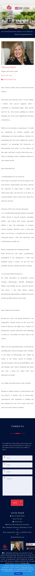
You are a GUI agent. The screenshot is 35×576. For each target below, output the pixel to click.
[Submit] (17, 503)
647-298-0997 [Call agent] (6, 75)
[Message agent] (17, 522)
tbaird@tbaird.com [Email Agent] (8, 79)
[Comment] (17, 486)
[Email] (17, 465)
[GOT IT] (18, 573)
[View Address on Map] (17, 528)
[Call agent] (17, 516)
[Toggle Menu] (32, 2)
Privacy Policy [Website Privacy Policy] (25, 563)
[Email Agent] (17, 537)
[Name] (17, 458)
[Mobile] (17, 472)
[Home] (17, 6)
